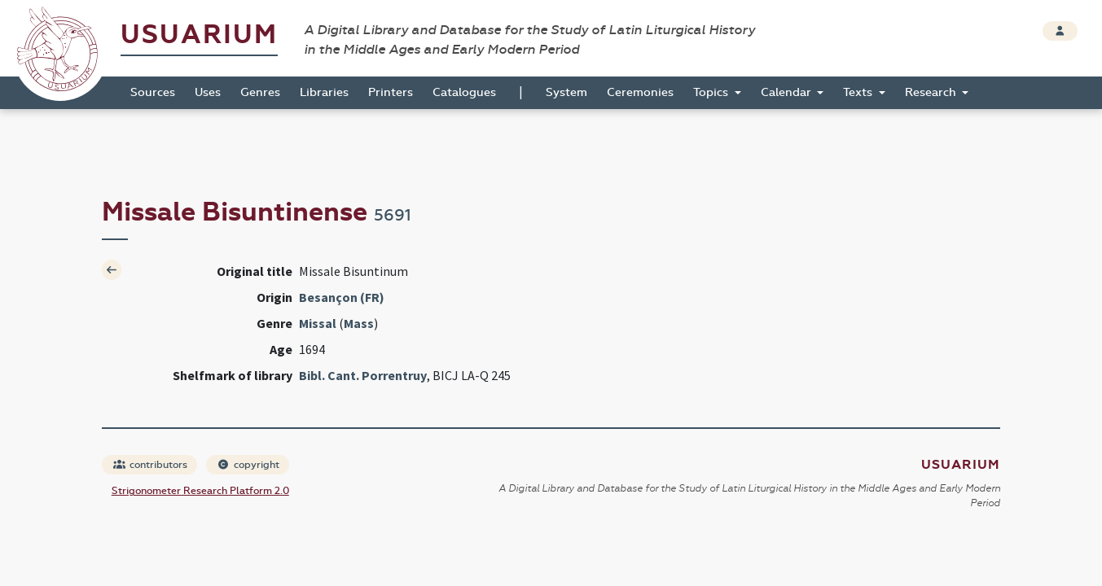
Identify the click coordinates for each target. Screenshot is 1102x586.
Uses (208, 92)
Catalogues (464, 92)
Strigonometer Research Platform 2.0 (200, 490)
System (566, 92)
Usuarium (199, 34)
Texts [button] (859, 92)
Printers (390, 92)
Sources (152, 92)
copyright (248, 464)
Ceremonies (640, 92)
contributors (150, 464)
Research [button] (932, 92)
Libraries (324, 92)
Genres (260, 92)
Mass (359, 323)
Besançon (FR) (341, 297)
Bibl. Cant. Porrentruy (363, 375)
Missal (317, 323)
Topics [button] (712, 92)
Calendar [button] (787, 92)
